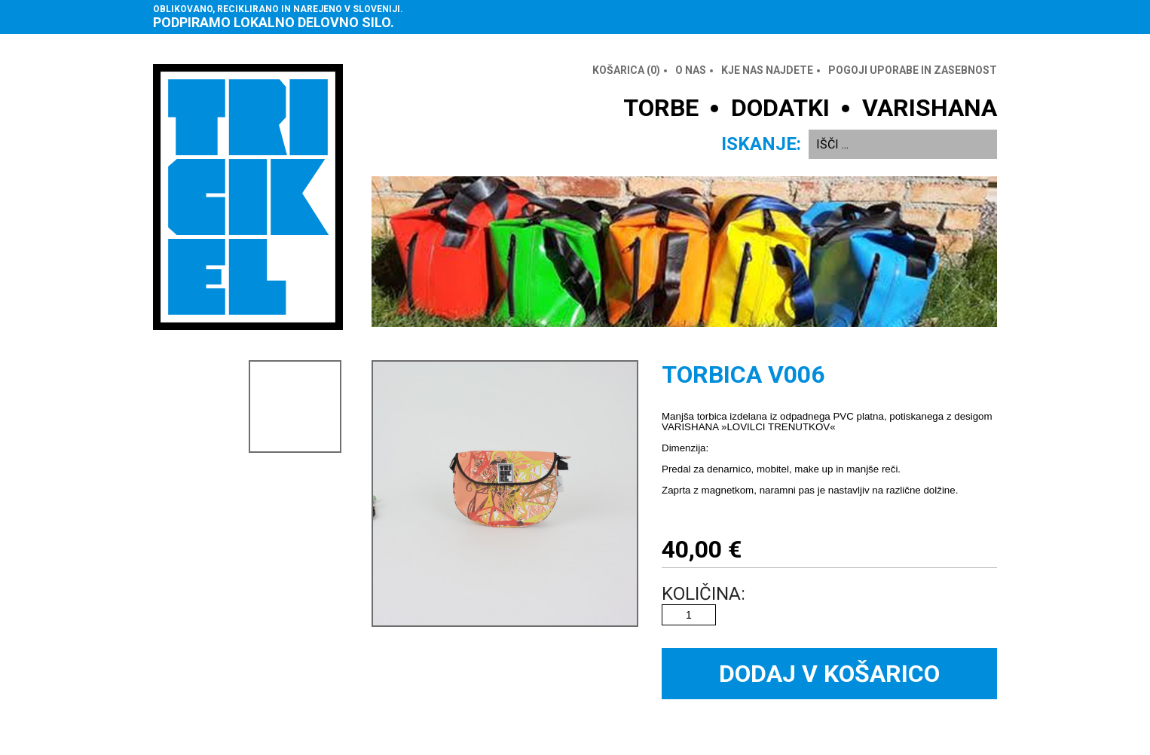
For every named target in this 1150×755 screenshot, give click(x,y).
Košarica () (626, 70)
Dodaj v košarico (829, 673)
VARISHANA (929, 107)
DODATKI (780, 107)
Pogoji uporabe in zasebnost (912, 70)
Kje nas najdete (767, 70)
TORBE (661, 107)
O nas (690, 70)
